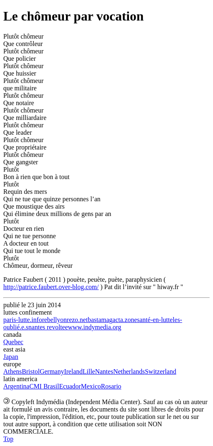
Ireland (73, 371)
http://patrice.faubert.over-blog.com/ (51, 286)
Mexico (91, 386)
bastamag (100, 319)
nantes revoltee (48, 327)
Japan (10, 356)
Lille (89, 371)
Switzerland (160, 371)
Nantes (104, 371)
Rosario (111, 386)
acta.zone (125, 319)
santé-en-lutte (155, 319)
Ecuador (70, 386)
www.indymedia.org (94, 327)
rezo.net (77, 319)
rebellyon (54, 319)
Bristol (31, 371)
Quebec (13, 341)
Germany (52, 371)
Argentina (16, 386)
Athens (12, 371)
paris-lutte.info (22, 319)
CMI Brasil (44, 386)
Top (8, 438)
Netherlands (129, 371)
